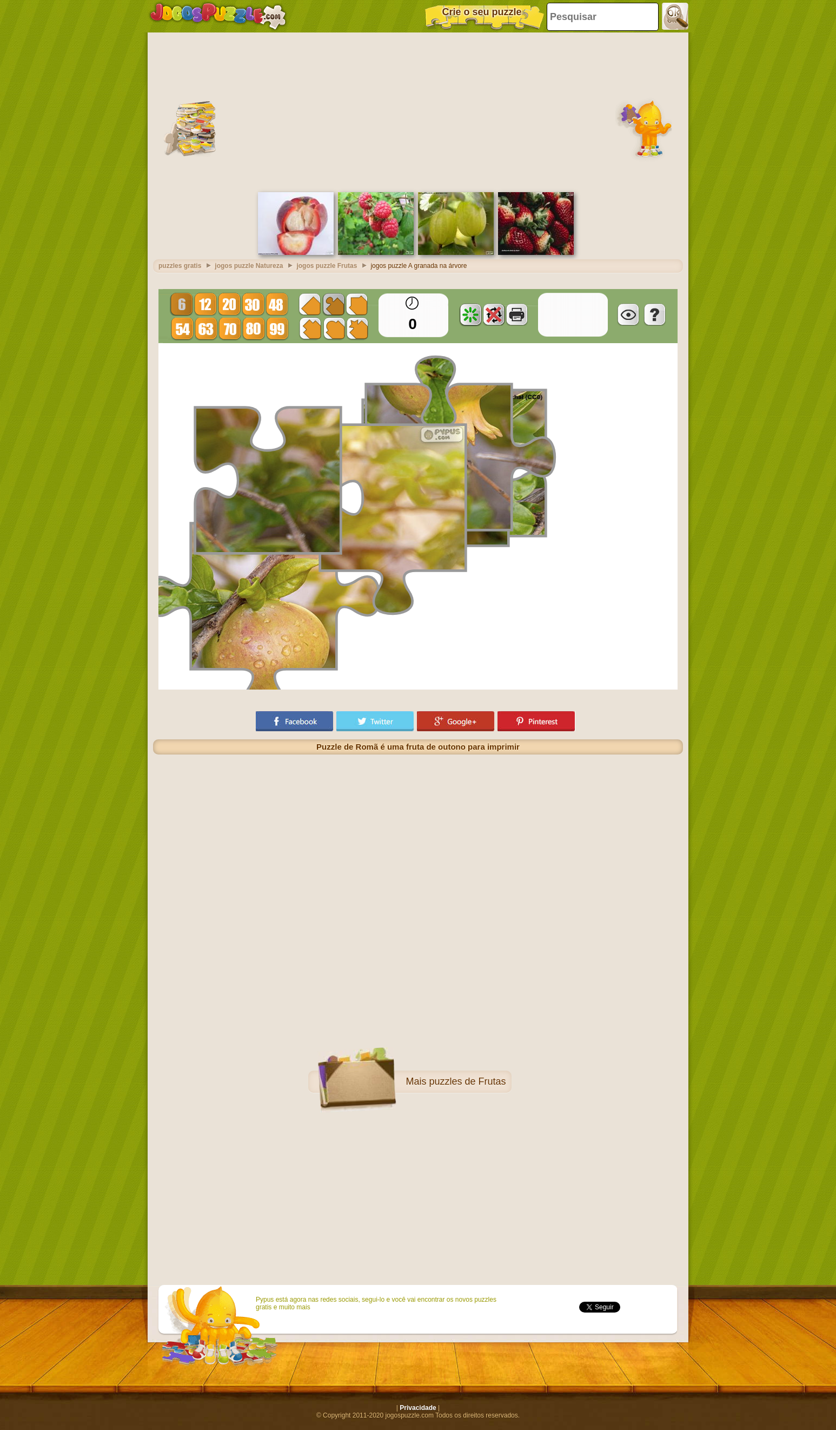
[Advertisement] (418, 111)
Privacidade (418, 1408)
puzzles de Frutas (467, 1081)
